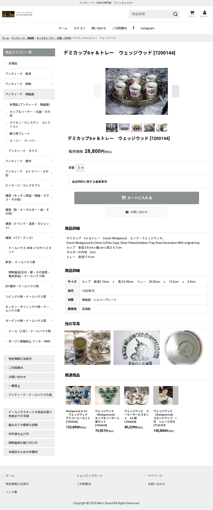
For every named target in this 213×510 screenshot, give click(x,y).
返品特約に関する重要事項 (88, 181)
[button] (134, 28)
